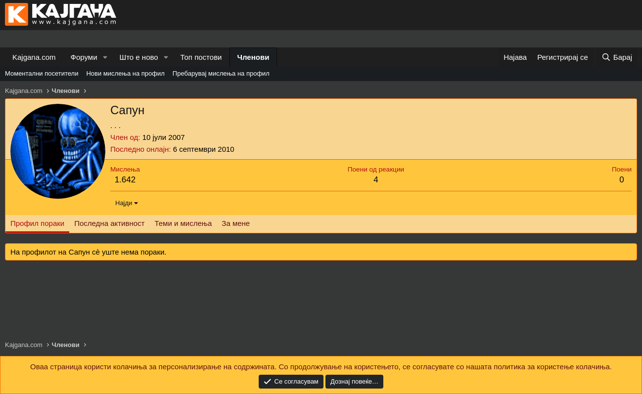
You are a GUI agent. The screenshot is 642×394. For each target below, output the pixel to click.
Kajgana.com (34, 57)
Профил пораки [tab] (37, 223)
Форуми (84, 57)
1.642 (125, 179)
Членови (253, 57)
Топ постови (201, 57)
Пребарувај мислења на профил (221, 73)
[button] (105, 57)
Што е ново (138, 57)
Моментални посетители (41, 73)
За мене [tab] (236, 223)
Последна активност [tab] (109, 223)
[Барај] (616, 57)
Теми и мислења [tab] (183, 223)
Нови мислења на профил (125, 73)
